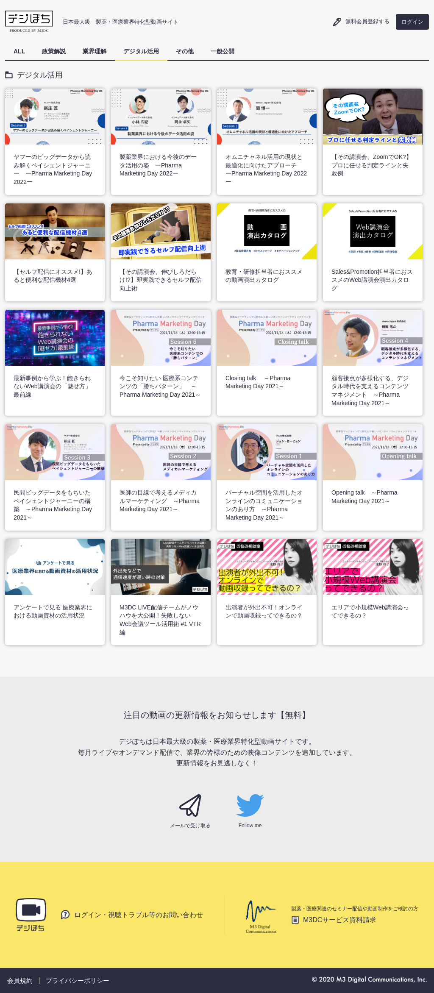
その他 (185, 51)
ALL (19, 51)
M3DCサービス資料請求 (339, 919)
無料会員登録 (367, 21)
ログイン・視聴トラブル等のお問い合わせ (138, 914)
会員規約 (20, 980)
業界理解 (94, 51)
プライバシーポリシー (77, 980)
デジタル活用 (141, 51)
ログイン (412, 22)
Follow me (250, 811)
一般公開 (222, 51)
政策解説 (54, 51)
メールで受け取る (190, 811)
